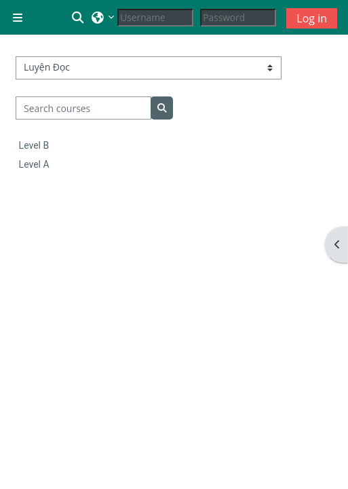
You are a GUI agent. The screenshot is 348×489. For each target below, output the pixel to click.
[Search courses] (84, 108)
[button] (79, 17)
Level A (34, 164)
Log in (311, 18)
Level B (34, 145)
